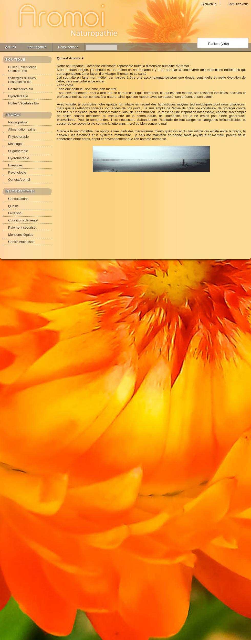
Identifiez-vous (238, 4)
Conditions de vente (23, 220)
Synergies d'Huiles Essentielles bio (22, 80)
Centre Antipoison (21, 242)
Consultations (68, 47)
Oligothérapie (18, 151)
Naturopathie (36, 47)
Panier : (218, 44)
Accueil (10, 47)
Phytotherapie (18, 136)
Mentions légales (20, 235)
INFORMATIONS (20, 191)
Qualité (13, 206)
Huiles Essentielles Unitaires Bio (22, 69)
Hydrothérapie (18, 158)
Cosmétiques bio (20, 89)
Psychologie (17, 172)
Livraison (15, 213)
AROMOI (13, 115)
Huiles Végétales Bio (23, 103)
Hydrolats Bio (18, 96)
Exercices (15, 165)
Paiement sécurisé (22, 227)
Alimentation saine (21, 129)
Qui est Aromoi (19, 180)
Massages (15, 144)
